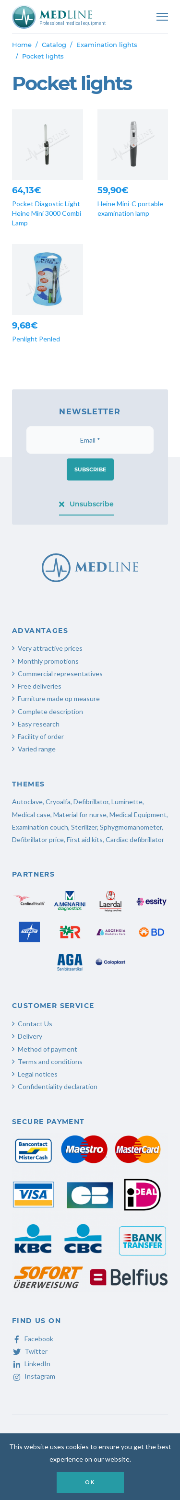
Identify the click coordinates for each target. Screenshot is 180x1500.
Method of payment (47, 1049)
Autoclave (27, 801)
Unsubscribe (86, 504)
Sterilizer (84, 827)
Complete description (50, 711)
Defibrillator (90, 801)
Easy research (39, 724)
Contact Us (35, 1024)
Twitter (30, 1351)
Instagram (33, 1376)
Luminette (127, 801)
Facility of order (41, 736)
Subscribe (90, 469)
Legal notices (38, 1074)
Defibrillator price (38, 839)
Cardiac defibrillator (135, 839)
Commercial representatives (60, 673)
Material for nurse (80, 814)
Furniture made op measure (59, 698)
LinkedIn (31, 1363)
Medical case (31, 814)
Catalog (54, 44)
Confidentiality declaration (57, 1086)
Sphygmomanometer (131, 827)
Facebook (32, 1339)
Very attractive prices (50, 648)
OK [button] (90, 1482)
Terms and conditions (50, 1061)
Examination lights (106, 44)
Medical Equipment (138, 814)
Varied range (37, 749)
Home (22, 44)
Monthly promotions (48, 661)
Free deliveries (39, 686)
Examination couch (40, 827)
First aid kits (85, 839)
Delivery (30, 1036)
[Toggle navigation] (162, 16)
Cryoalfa (58, 801)
